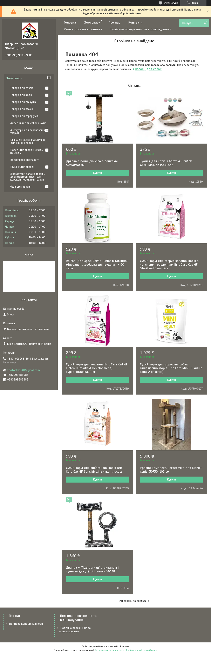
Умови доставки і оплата (83, 29)
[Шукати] (205, 22)
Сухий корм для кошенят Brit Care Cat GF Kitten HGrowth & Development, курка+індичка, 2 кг (97, 368)
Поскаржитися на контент (109, 650)
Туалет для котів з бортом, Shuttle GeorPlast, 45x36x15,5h (166, 163)
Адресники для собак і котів (28, 123)
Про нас (114, 22)
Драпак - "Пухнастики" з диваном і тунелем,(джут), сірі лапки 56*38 (92, 569)
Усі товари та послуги (133, 601)
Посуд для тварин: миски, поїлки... (26, 151)
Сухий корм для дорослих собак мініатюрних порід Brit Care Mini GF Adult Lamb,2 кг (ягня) (171, 368)
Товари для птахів (21, 109)
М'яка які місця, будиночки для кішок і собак (27, 141)
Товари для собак (21, 88)
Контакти (135, 22)
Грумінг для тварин (22, 167)
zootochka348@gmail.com (23, 370)
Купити (97, 173)
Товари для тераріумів (24, 116)
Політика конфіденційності (26, 623)
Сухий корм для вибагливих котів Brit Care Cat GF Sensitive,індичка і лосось (94, 469)
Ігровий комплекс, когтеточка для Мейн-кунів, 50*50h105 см (171, 469)
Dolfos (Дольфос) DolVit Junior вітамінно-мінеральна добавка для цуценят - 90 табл (97, 264)
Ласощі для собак (148, 69)
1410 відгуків (171, 2)
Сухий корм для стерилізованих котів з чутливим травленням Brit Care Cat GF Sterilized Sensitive (169, 264)
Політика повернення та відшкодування (140, 29)
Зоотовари (92, 22)
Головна (70, 22)
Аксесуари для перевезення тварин (28, 131)
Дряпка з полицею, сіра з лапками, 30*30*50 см (92, 163)
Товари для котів (21, 95)
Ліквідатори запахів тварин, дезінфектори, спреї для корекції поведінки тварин (27, 176)
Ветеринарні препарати (24, 160)
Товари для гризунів (23, 102)
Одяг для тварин (20, 186)
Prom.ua (124, 646)
